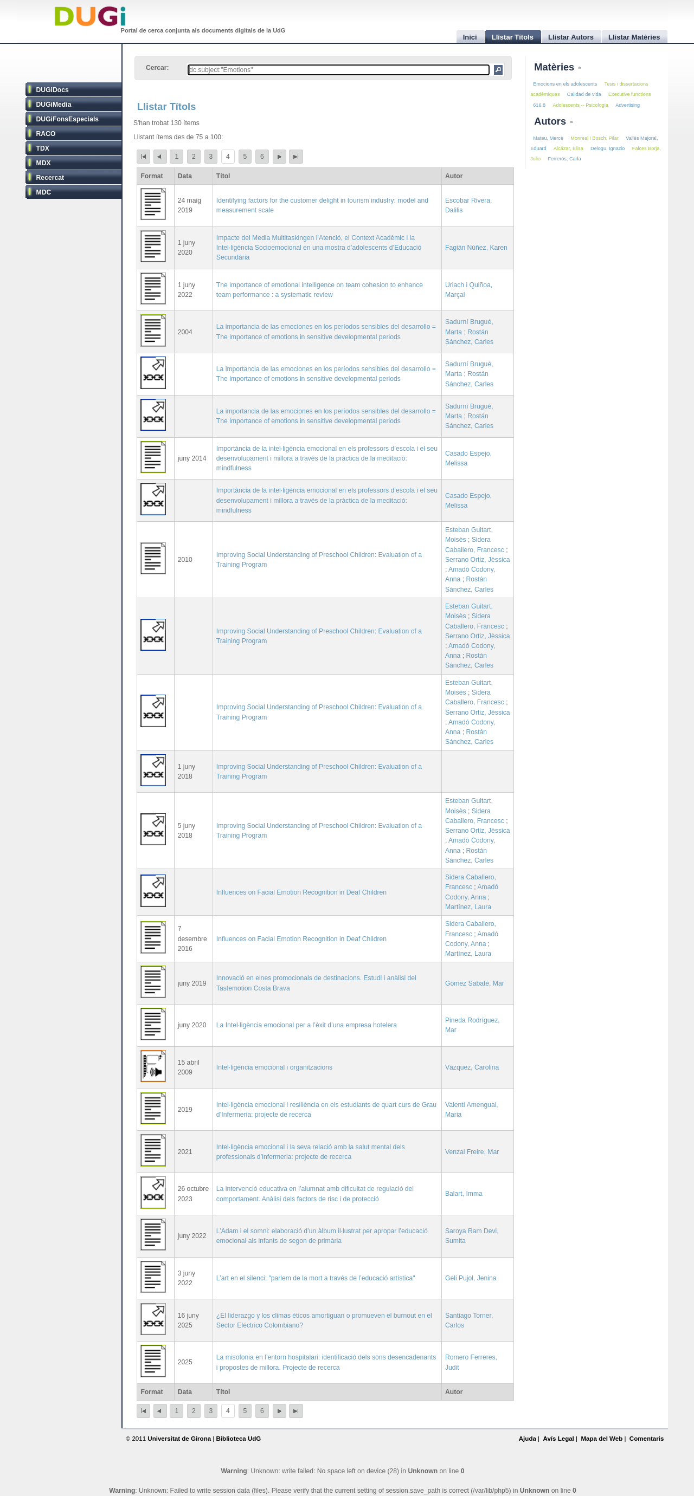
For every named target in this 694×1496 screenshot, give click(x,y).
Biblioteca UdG (238, 1438)
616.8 (539, 105)
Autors (551, 121)
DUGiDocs (52, 90)
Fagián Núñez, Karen (476, 247)
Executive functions (629, 94)
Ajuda (527, 1438)
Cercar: (157, 68)
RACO (46, 134)
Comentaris (646, 1438)
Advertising (627, 105)
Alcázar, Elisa (568, 148)
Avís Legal (558, 1438)
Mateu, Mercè (548, 138)
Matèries (555, 67)
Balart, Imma (464, 1193)
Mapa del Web (601, 1438)
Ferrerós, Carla (564, 158)
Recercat (50, 178)
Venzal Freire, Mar (472, 1152)
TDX (42, 148)
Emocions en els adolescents (565, 84)
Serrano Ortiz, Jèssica (477, 560)
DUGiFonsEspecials (67, 119)
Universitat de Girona (179, 1438)
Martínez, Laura (468, 907)
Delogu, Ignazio (607, 148)
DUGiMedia (54, 104)
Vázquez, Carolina (472, 1067)
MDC (44, 192)
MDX (43, 163)
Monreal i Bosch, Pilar (594, 138)
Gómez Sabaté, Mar (474, 983)
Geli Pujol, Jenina (471, 1278)
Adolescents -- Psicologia (580, 105)
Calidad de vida (584, 94)
